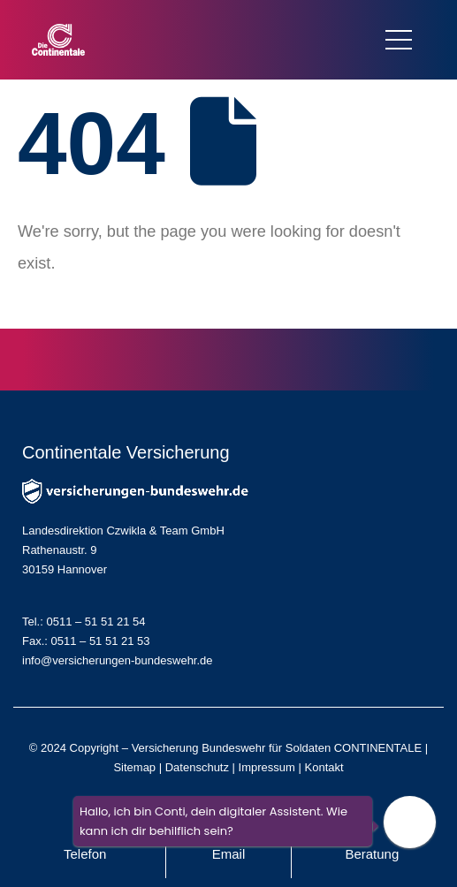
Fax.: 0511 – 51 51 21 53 (86, 641)
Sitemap (134, 767)
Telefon (85, 853)
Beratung (372, 853)
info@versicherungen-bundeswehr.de (117, 660)
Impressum (267, 767)
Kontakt (324, 767)
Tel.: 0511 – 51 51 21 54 (84, 621)
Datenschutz (197, 767)
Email (229, 853)
